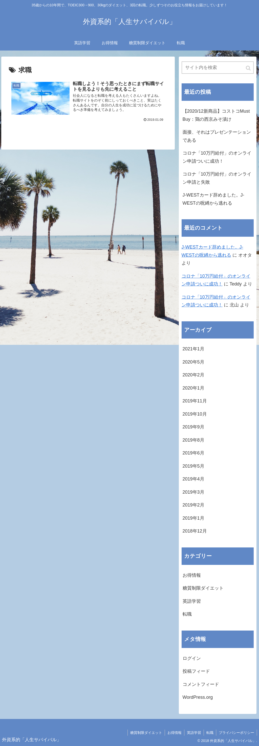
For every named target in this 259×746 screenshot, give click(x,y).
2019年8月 (193, 440)
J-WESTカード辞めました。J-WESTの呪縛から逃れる (213, 199)
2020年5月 (193, 362)
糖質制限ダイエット (203, 588)
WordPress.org (198, 697)
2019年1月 (193, 518)
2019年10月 (195, 414)
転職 (187, 614)
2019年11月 (195, 400)
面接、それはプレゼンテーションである (217, 136)
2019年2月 (193, 505)
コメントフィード (201, 684)
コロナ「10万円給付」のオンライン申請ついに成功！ (217, 157)
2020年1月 (193, 388)
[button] (248, 68)
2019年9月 (193, 426)
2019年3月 (193, 492)
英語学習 (192, 601)
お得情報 (192, 575)
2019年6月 (193, 452)
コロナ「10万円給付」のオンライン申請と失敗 (217, 178)
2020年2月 (193, 374)
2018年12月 (195, 531)
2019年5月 (193, 466)
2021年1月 (193, 348)
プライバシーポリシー (236, 733)
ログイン (192, 658)
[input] (218, 67)
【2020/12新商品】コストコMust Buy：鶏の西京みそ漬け (216, 115)
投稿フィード (196, 671)
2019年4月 (193, 479)
